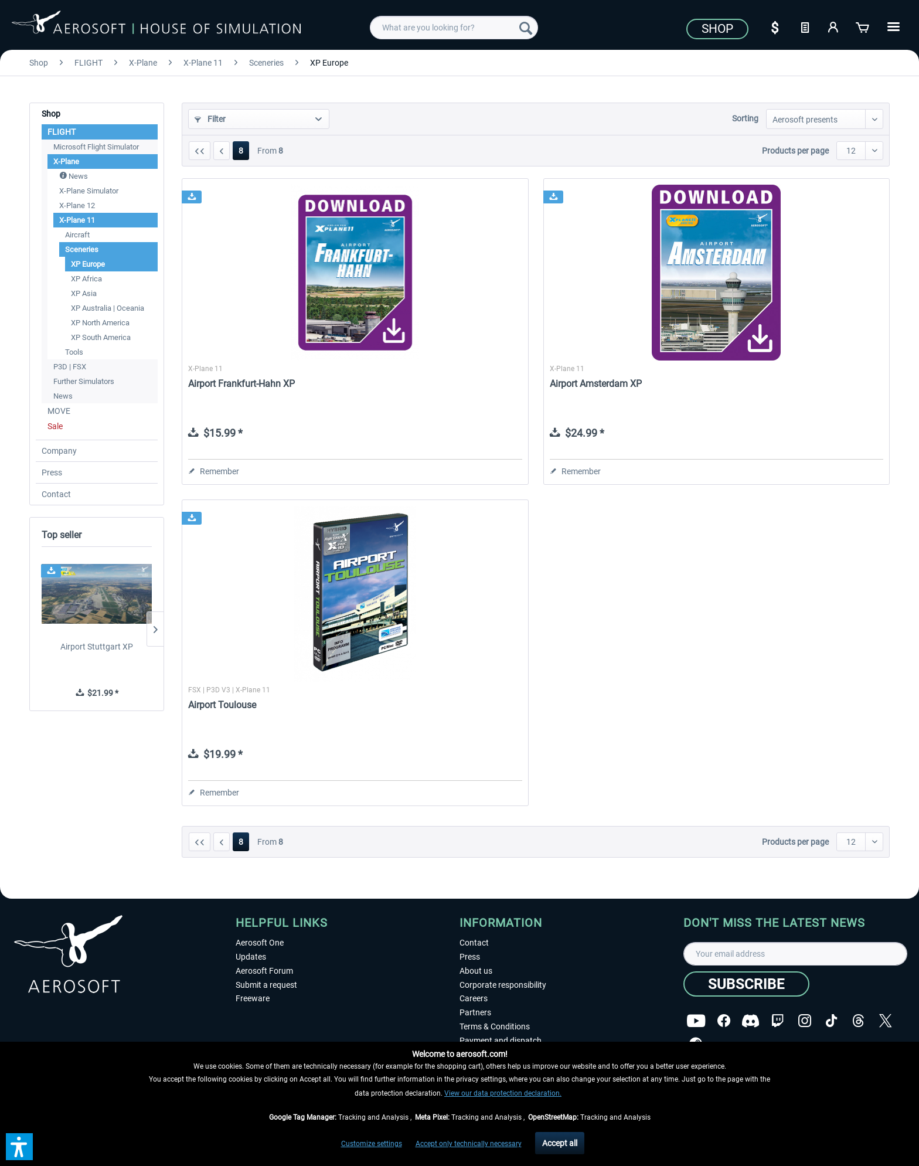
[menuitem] (454, 27)
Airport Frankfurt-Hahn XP (241, 383)
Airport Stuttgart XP (96, 646)
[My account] (834, 26)
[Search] (525, 27)
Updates (251, 956)
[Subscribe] (746, 984)
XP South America (101, 337)
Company (59, 450)
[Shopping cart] (863, 26)
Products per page (795, 150)
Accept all (559, 1143)
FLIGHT (61, 132)
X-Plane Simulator (88, 190)
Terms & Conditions (495, 1026)
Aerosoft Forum (264, 970)
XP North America (100, 322)
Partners (475, 1012)
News (73, 176)
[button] (19, 1146)
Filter (210, 119)
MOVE (58, 411)
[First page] (199, 150)
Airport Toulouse (222, 705)
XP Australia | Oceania (107, 308)
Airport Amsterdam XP (596, 383)
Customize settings (371, 1144)
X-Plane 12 (77, 205)
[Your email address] (795, 954)
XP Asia (84, 293)
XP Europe (88, 264)
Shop (717, 29)
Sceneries (81, 249)
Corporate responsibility (503, 985)
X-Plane (66, 161)
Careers (474, 998)
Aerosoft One (260, 942)
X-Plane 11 (77, 220)
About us (476, 970)
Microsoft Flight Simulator (96, 146)
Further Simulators (83, 381)
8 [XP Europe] (241, 150)
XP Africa (86, 278)
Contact (56, 494)
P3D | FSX (69, 366)
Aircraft (77, 234)
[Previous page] (221, 150)
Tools (74, 352)
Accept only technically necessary (469, 1144)
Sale (55, 426)
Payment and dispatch (501, 1040)
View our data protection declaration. (502, 1093)
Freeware (253, 998)
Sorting (745, 118)
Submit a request (266, 985)
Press (52, 472)
